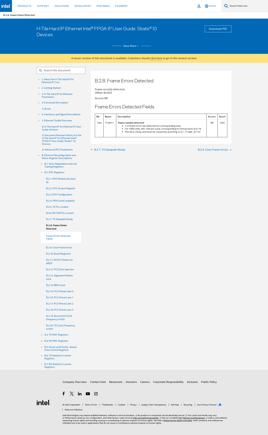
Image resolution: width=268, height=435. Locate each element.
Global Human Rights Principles (177, 420)
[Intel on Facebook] (63, 394)
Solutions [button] (62, 6)
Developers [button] (83, 6)
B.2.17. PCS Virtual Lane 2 (59, 303)
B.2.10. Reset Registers (58, 253)
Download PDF (218, 29)
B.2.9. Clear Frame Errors (59, 247)
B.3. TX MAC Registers (56, 334)
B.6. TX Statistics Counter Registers (57, 357)
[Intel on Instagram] (96, 394)
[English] (210, 6)
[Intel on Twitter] (72, 394)
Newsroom (115, 382)
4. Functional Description (55, 102)
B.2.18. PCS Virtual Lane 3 (59, 309)
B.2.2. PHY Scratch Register (60, 188)
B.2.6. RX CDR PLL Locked (59, 213)
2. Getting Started (51, 87)
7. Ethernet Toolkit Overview (57, 120)
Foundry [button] (121, 6)
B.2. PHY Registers (54, 172)
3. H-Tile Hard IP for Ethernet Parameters (57, 95)
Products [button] (24, 6)
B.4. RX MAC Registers (56, 340)
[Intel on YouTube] (88, 394)
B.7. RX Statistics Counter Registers (57, 366)
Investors (131, 382)
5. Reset (46, 108)
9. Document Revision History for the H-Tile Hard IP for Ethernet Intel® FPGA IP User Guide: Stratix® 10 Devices (61, 139)
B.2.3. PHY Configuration (59, 194)
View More (131, 46)
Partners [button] (103, 6)
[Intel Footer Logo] (43, 402)
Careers (145, 382)
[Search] (226, 6)
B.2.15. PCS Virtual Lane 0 (59, 291)
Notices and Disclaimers (194, 418)
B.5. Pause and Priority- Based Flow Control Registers (60, 348)
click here (156, 58)
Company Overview (75, 382)
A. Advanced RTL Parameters (57, 149)
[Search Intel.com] (248, 6)
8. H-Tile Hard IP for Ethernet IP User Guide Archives (61, 128)
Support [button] (43, 6)
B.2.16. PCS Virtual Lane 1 (59, 297)
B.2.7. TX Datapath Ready (59, 219)
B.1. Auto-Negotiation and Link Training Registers (60, 165)
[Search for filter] (61, 70)
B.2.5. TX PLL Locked (57, 206)
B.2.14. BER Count (55, 285)
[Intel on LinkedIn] (80, 394)
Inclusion (192, 382)
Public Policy (209, 382)
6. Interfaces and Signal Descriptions (61, 114)
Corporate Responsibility (168, 382)
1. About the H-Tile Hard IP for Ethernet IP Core (58, 81)
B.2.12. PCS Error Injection (60, 269)
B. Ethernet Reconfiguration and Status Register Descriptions (59, 157)
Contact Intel (98, 382)
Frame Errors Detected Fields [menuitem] (58, 237)
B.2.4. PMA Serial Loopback (60, 200)
